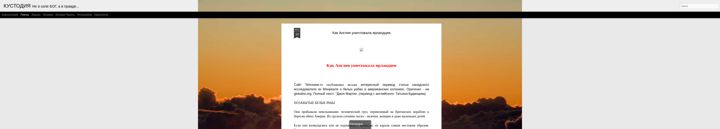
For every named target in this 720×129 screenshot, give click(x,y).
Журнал (35, 14)
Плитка (25, 14)
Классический (10, 14)
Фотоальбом (84, 14)
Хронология (101, 14)
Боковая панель (65, 14)
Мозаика (48, 14)
